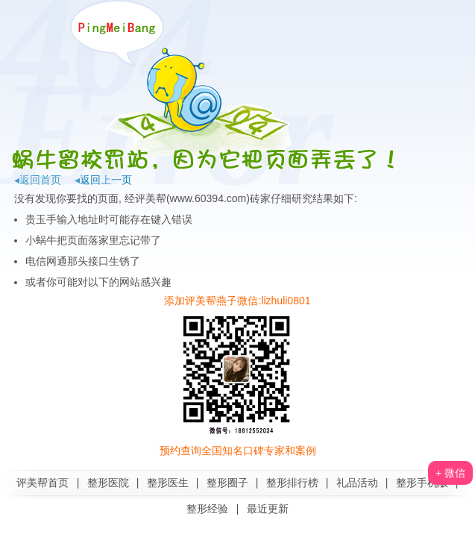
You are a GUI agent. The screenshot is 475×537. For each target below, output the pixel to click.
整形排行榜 (292, 483)
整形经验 (207, 509)
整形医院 (108, 483)
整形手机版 (422, 483)
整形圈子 (227, 483)
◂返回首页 (37, 180)
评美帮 (150, 198)
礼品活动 (357, 483)
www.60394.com (208, 198)
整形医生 (168, 483)
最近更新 (268, 509)
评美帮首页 (42, 483)
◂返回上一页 (103, 180)
